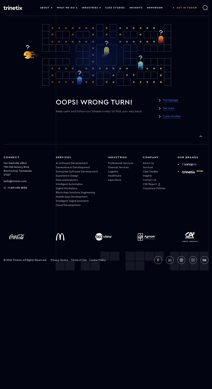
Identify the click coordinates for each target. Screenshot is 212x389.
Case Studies (150, 171)
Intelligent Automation (69, 184)
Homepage (170, 100)
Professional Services (120, 163)
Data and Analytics (67, 180)
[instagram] (181, 260)
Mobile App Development (72, 196)
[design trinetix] (192, 171)
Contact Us (149, 180)
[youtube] (193, 260)
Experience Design (67, 175)
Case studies (172, 116)
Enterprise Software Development (77, 171)
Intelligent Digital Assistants (72, 201)
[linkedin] (170, 260)
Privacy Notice (59, 260)
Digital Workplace (66, 188)
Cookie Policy (97, 260)
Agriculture (114, 180)
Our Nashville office (15, 163)
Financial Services (118, 167)
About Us (148, 163)
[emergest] (189, 164)
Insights (147, 175)
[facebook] (158, 260)
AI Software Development (72, 163)
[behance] (204, 260)
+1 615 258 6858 (15, 188)
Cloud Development (68, 205)
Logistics (113, 171)
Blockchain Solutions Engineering (75, 192)
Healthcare (114, 175)
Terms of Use (79, 260)
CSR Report (150, 184)
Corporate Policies (154, 188)
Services (168, 108)
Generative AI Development (73, 167)
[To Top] (201, 136)
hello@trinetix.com (15, 181)
